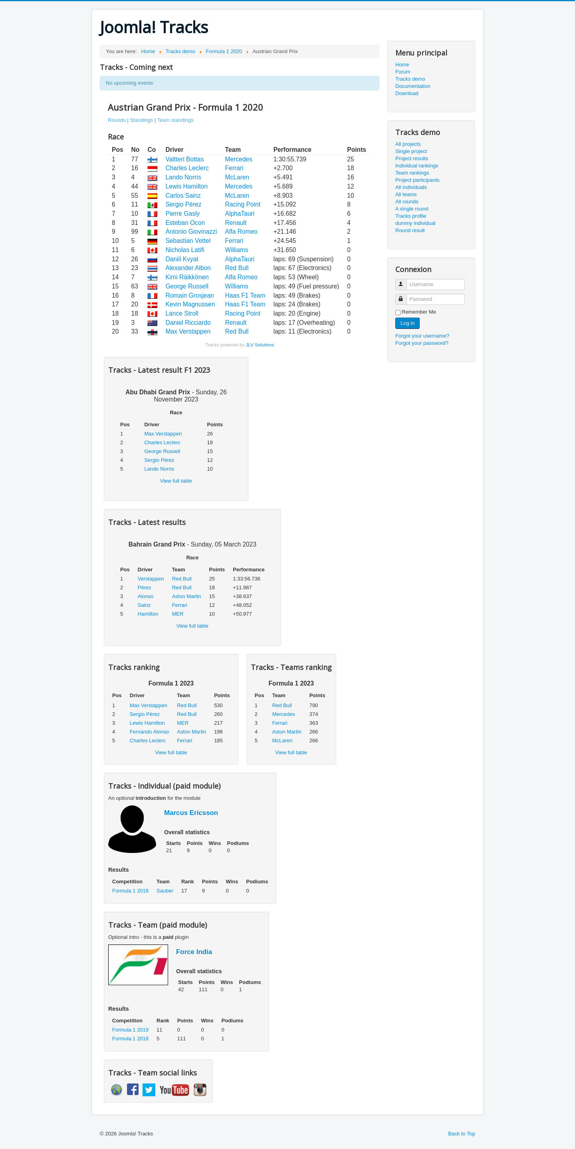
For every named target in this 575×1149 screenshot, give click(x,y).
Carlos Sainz (182, 195)
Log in (407, 323)
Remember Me (419, 312)
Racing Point (242, 204)
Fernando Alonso (149, 732)
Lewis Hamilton (186, 186)
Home (402, 65)
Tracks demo (410, 79)
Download (406, 93)
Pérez (144, 587)
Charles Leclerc (186, 168)
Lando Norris (183, 177)
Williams (236, 249)
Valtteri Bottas (184, 159)
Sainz (144, 605)
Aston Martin (186, 596)
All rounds (406, 202)
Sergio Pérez (183, 204)
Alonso (146, 596)
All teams (405, 194)
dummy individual (415, 223)
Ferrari (234, 168)
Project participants (417, 180)
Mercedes (238, 159)
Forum (402, 72)
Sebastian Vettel (187, 240)
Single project (411, 151)
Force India (194, 952)
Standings (141, 120)
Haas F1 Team (245, 295)
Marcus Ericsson (191, 813)
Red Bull (237, 267)
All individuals (411, 187)
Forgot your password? (421, 343)
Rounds (117, 120)
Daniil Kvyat (181, 259)
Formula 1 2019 (130, 1030)
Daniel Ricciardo (188, 322)
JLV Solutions (260, 344)
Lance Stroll (181, 313)
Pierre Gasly (182, 213)
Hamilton (148, 614)
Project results (411, 158)
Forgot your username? (422, 336)
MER (178, 614)
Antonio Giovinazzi (191, 231)
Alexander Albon (188, 267)
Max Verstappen (187, 331)
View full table (176, 481)
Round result (410, 230)
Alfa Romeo (241, 231)
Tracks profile (410, 216)
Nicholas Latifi (184, 249)
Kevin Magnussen (190, 304)
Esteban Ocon (185, 222)
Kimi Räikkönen (186, 277)
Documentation (412, 86)
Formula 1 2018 (130, 891)
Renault (236, 222)
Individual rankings (416, 166)
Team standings (175, 120)
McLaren (237, 177)
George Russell (186, 286)
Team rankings (412, 173)
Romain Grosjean (189, 295)
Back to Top (461, 1134)
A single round (411, 209)
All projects (408, 144)
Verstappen (151, 579)
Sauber (165, 891)
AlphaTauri (240, 213)
